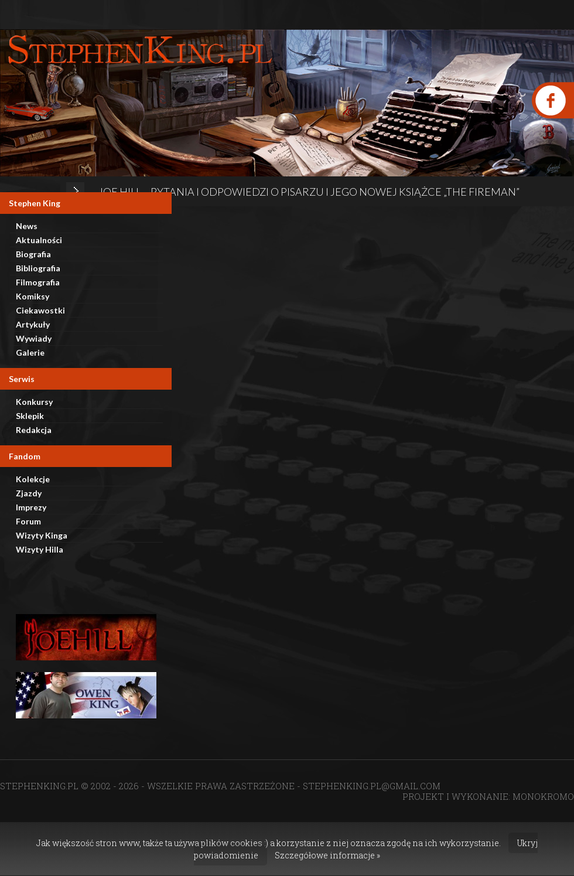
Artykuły (33, 324)
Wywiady (34, 338)
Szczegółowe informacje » (327, 855)
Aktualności (39, 240)
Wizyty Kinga (41, 535)
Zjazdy (29, 493)
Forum (28, 521)
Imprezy (31, 507)
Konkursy (34, 402)
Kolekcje (33, 479)
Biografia (33, 254)
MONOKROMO (543, 796)
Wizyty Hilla (39, 549)
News (26, 226)
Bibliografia (38, 268)
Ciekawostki (40, 310)
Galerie (30, 352)
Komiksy (32, 296)
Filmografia (38, 282)
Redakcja (34, 430)
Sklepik (30, 416)
